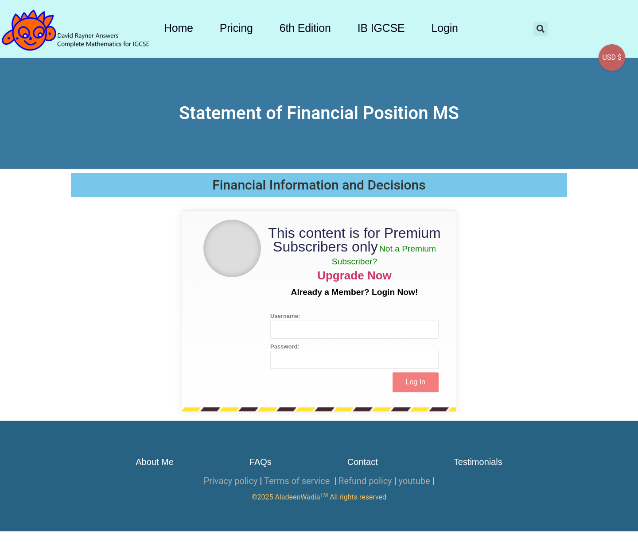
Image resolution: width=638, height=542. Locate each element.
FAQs (260, 462)
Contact (362, 462)
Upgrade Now (354, 275)
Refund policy (365, 481)
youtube (414, 481)
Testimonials (478, 462)
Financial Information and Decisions (318, 185)
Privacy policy (231, 481)
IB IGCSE (381, 28)
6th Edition (305, 28)
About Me (155, 462)
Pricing (236, 28)
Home (178, 28)
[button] (540, 29)
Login (445, 28)
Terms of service (298, 481)
